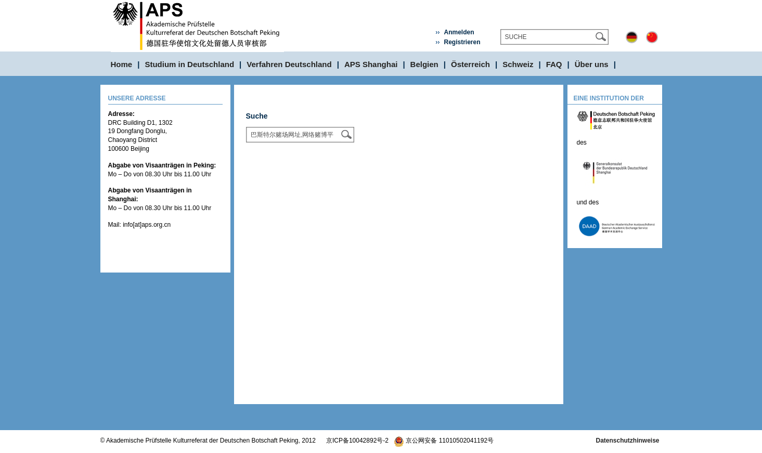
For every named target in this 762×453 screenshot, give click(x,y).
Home (122, 64)
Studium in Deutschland (189, 64)
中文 (652, 37)
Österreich (470, 64)
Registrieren (462, 42)
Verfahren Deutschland (289, 64)
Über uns (592, 64)
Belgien (424, 64)
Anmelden (459, 32)
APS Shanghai (371, 64)
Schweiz (517, 64)
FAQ (554, 64)
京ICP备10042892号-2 (357, 440)
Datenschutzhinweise (627, 440)
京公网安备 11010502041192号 (444, 440)
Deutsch (632, 37)
